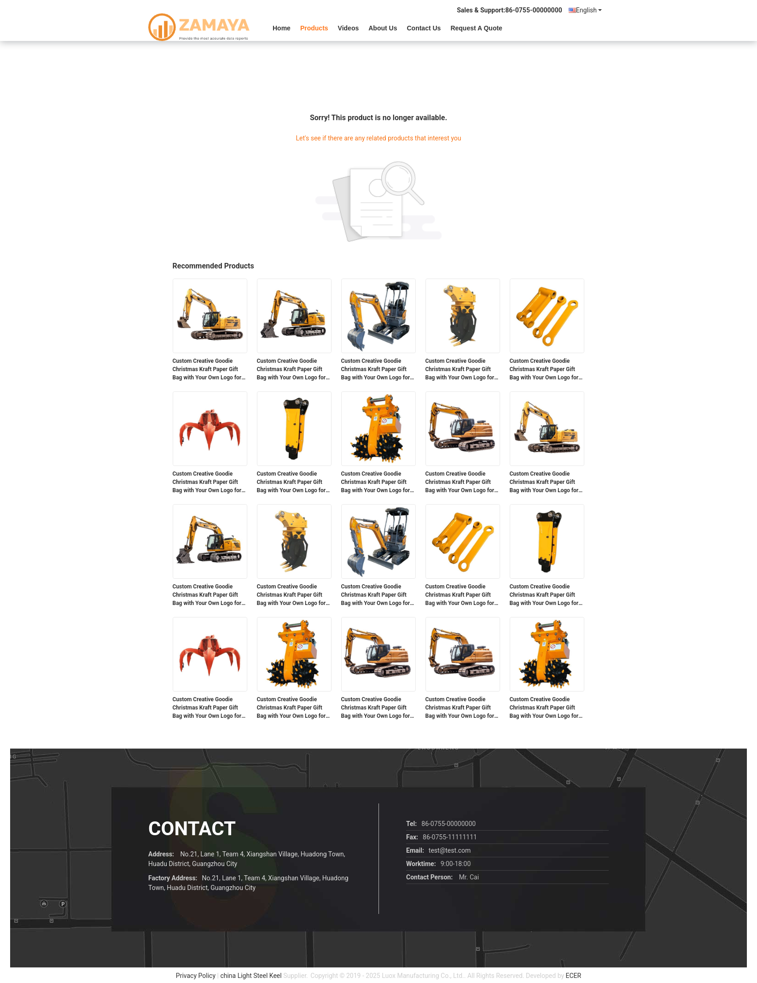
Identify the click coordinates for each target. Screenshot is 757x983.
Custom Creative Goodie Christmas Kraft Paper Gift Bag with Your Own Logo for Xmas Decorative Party (207, 370)
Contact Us (424, 28)
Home (282, 28)
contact (192, 828)
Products (314, 28)
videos (348, 28)
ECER (574, 975)
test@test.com (450, 850)
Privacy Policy (195, 975)
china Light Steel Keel (250, 975)
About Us (382, 28)
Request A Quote (476, 28)
